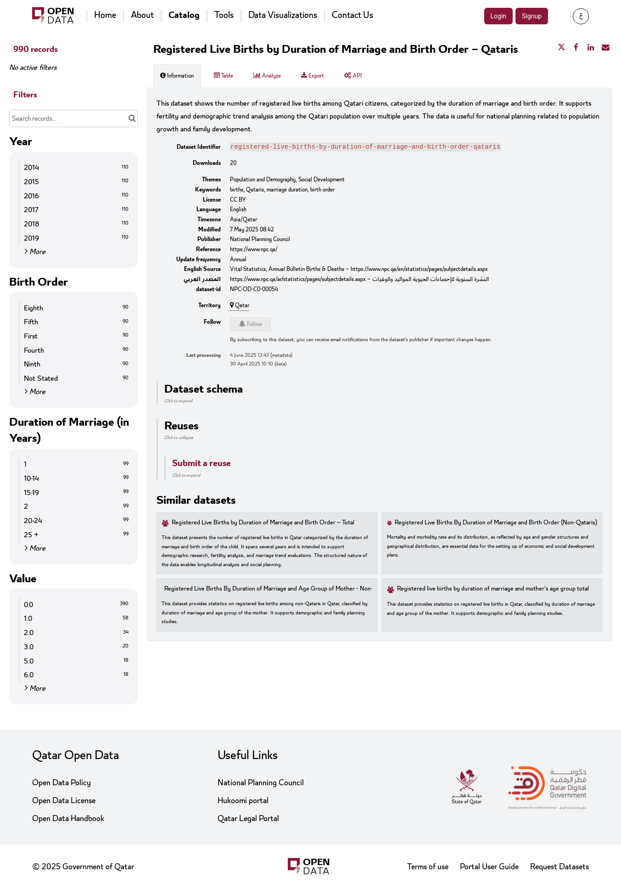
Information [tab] (177, 76)
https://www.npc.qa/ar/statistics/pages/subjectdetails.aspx (298, 280)
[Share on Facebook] (576, 47)
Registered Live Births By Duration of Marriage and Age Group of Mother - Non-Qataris (278, 590)
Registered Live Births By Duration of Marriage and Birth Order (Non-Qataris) (496, 523)
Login (499, 16)
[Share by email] (605, 47)
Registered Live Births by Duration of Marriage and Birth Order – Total (263, 523)
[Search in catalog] (132, 118)
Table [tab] (223, 76)
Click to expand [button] (178, 402)
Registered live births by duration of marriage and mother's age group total (493, 590)
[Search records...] (73, 118)
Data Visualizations (282, 15)
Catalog (184, 15)
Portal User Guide (489, 867)
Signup (532, 16)
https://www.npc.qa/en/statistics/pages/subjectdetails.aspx (419, 270)
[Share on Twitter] (561, 47)
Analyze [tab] (267, 76)
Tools (224, 15)
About (142, 15)
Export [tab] (312, 76)
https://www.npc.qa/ (254, 250)
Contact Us (352, 15)
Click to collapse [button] (178, 438)
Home (105, 15)
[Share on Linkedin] (590, 47)
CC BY (238, 201)
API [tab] (353, 76)
